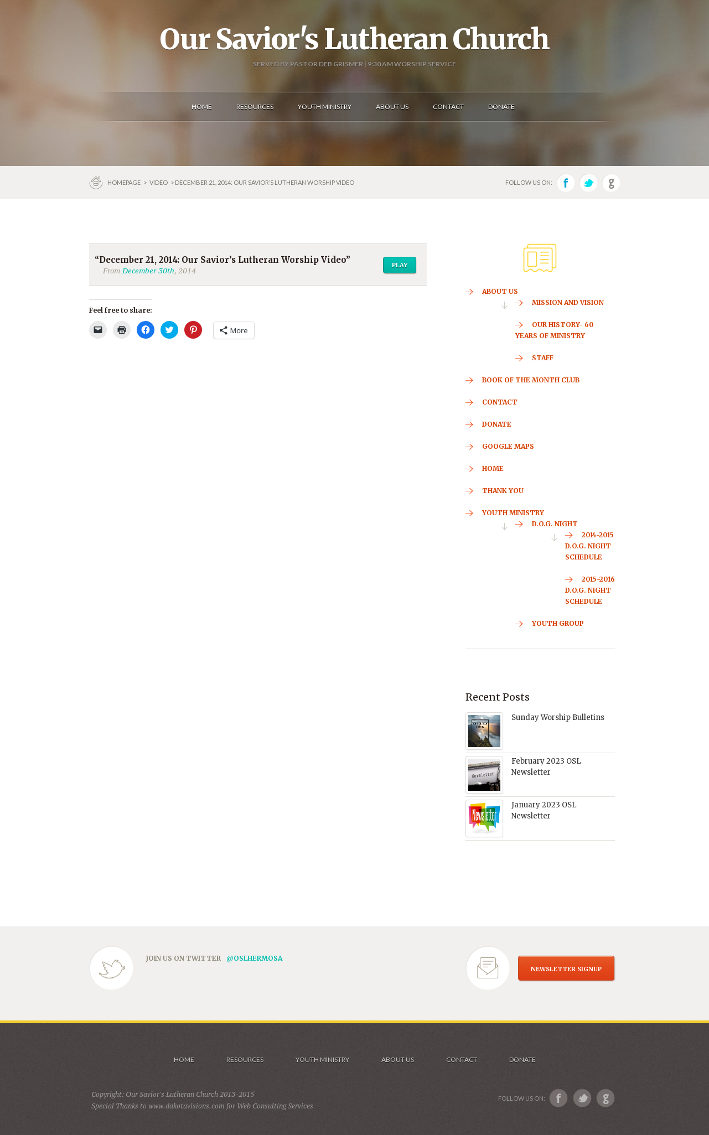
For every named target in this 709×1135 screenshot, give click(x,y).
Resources (244, 1059)
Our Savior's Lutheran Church (354, 39)
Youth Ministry (322, 1059)
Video (158, 182)
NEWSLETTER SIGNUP (566, 969)
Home (184, 1059)
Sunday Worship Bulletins (557, 717)
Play (399, 265)
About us (397, 1059)
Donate (522, 1059)
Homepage (124, 182)
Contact (461, 1059)
